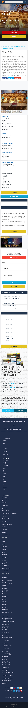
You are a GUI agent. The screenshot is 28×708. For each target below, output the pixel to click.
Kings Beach (4, 598)
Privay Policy (5, 454)
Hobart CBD (4, 591)
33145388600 (6, 25)
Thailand (4, 489)
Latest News (5, 441)
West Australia (5, 508)
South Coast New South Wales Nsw (9, 513)
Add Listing (20, 410)
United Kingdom (6, 474)
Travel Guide (5, 681)
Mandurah (4, 563)
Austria (4, 484)
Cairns (3, 555)
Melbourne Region (6, 503)
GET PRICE (14, 32)
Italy (4, 467)
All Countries (5, 460)
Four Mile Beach (5, 609)
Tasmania (4, 516)
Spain (4, 470)
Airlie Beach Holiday (6, 664)
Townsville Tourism (6, 634)
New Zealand (5, 465)
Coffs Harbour (5, 570)
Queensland (4, 502)
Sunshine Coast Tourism (7, 646)
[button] (3, 100)
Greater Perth (5, 519)
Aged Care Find (5, 667)
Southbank (4, 582)
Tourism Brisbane (5, 642)
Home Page (5, 437)
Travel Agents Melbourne (7, 678)
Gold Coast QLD (5, 624)
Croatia (4, 473)
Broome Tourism (5, 630)
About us (5, 449)
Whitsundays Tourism (6, 645)
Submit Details (14, 282)
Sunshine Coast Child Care (7, 658)
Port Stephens (5, 521)
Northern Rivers (5, 510)
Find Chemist (5, 669)
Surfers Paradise (5, 579)
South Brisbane (5, 599)
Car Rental (4, 665)
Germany (5, 471)
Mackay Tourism (5, 638)
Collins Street (5, 596)
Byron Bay (4, 559)
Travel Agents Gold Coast (7, 675)
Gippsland (4, 527)
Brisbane (4, 547)
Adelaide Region (5, 530)
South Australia (5, 511)
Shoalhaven (4, 526)
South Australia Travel (6, 623)
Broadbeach (4, 586)
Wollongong (4, 557)
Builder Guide (5, 656)
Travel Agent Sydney (6, 673)
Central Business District (7, 583)
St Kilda (3, 594)
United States (5, 463)
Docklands (4, 604)
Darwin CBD (4, 588)
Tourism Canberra (6, 653)
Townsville (4, 562)
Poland (4, 481)
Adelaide (4, 549)
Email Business (17, 78)
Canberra (4, 551)
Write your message (8, 275)
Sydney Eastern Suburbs (7, 580)
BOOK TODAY (4, 78)
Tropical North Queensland (7, 522)
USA (14, 697)
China (12, 698)
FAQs (4, 443)
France (4, 468)
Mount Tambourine (6, 568)
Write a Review (14, 196)
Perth (3, 544)
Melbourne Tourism (6, 635)
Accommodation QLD (6, 654)
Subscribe (5, 453)
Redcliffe (4, 560)
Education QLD (5, 661)
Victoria (4, 500)
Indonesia (5, 487)
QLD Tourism (5, 651)
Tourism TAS (5, 627)
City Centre (4, 602)
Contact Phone (7, 272)
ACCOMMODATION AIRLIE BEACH (14, 421)
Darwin (3, 552)
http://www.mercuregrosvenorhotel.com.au (12, 26)
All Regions (4, 497)
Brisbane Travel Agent (6, 680)
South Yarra (4, 607)
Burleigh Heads (5, 606)
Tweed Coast (5, 529)
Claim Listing (10, 78)
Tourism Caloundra (6, 640)
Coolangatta (4, 601)
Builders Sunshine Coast (7, 618)
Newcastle (4, 554)
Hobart (3, 566)
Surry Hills (4, 610)
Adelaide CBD (5, 585)
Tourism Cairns (5, 643)
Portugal (4, 482)
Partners (4, 440)
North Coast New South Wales (8, 507)
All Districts (4, 575)
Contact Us (5, 448)
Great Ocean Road (6, 534)
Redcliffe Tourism (5, 632)
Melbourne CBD (5, 577)
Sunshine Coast (5, 515)
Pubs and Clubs (5, 670)
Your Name (6, 265)
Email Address (6, 268)
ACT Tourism (5, 629)
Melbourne (4, 543)
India (4, 478)
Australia (4, 462)
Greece (4, 479)
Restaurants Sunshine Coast (8, 672)
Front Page (5, 451)
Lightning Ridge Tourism (7, 637)
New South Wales (6, 499)
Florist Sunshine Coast (6, 662)
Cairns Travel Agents (6, 677)
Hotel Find (4, 683)
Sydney (3, 541)
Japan (4, 486)
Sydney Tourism (5, 626)
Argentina (5, 490)
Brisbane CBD (5, 590)
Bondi (3, 593)
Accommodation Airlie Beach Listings (14, 706)
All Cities (4, 539)
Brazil (4, 476)
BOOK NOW (14, 36)
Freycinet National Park (7, 612)
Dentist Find (4, 659)
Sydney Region (5, 505)
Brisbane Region (5, 518)
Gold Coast (4, 546)
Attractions (4, 619)
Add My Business (6, 438)
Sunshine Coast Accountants (8, 621)
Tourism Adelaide (5, 648)
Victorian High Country (7, 524)
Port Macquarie (5, 565)
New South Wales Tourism (7, 650)
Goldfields (4, 532)
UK (10, 697)
